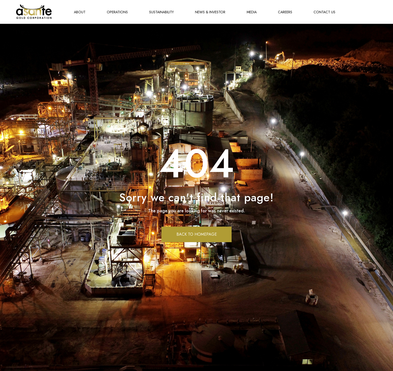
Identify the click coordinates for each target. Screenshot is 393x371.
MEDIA (252, 12)
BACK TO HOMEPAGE (196, 234)
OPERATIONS (117, 12)
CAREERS (285, 12)
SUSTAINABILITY (161, 12)
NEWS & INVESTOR (210, 12)
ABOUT (79, 12)
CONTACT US (324, 12)
